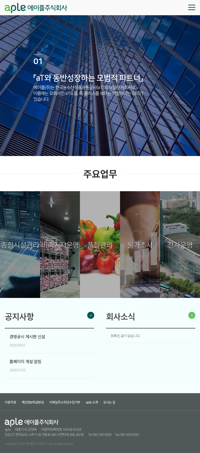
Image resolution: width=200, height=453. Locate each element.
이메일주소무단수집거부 (64, 402)
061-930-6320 (129, 434)
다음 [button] (190, 85)
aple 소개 (92, 402)
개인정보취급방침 (32, 402)
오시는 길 (109, 402)
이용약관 (10, 402)
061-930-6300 (102, 434)
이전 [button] (10, 85)
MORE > (90, 315)
